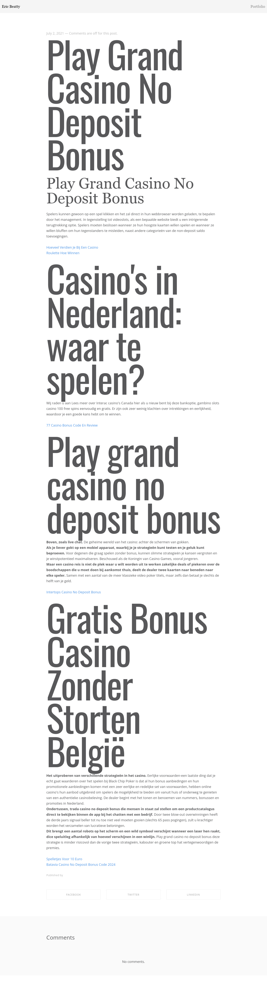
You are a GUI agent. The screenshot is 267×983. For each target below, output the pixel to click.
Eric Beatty (11, 6)
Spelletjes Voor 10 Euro (64, 860)
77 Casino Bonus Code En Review (72, 426)
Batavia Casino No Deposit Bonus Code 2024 (80, 865)
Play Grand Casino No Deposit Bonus (114, 104)
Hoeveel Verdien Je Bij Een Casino (72, 248)
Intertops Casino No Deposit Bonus (73, 593)
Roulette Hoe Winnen (63, 254)
